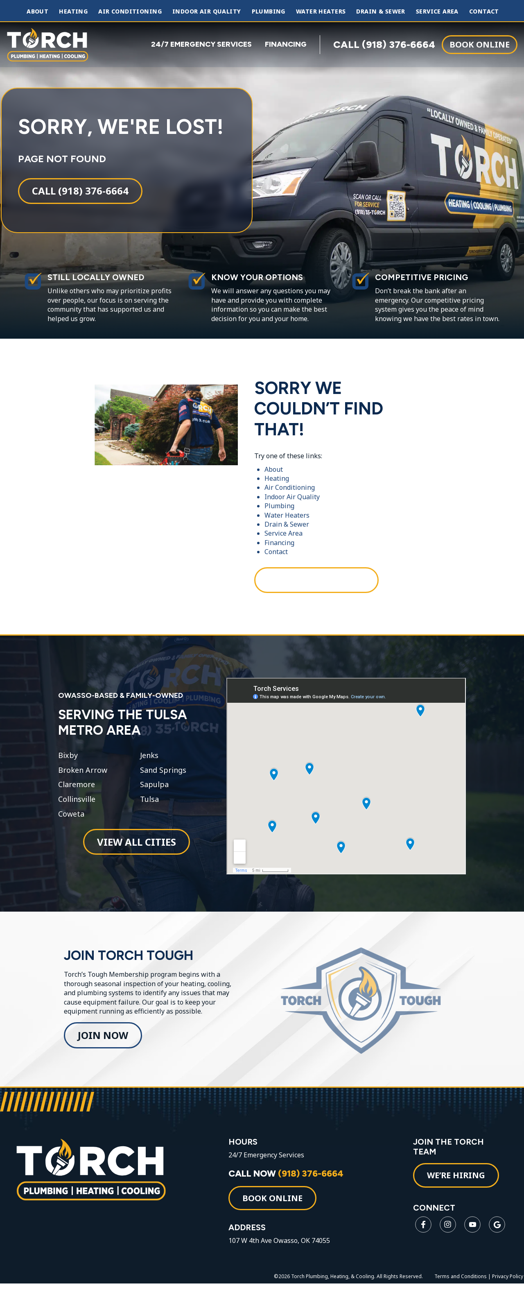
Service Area (437, 11)
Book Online (479, 44)
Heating (73, 11)
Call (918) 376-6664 (79, 196)
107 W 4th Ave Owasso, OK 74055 (283, 1263)
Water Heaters (321, 11)
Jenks (147, 767)
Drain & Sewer (380, 11)
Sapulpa (152, 797)
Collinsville (76, 811)
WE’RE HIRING (457, 1198)
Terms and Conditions (461, 1299)
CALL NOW (289, 1196)
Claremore (75, 797)
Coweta (70, 826)
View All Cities (135, 853)
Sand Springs (161, 782)
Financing (279, 550)
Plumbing (268, 11)
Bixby (67, 767)
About (37, 11)
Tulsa (147, 811)
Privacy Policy (508, 1299)
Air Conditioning (130, 11)
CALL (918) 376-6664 (384, 44)
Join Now (103, 1053)
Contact (484, 11)
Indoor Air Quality (206, 11)
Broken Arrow (81, 782)
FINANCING (286, 44)
